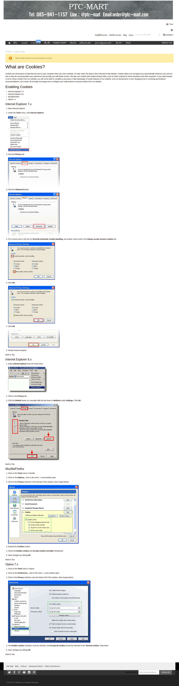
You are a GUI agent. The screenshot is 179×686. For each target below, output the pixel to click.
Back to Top (10, 355)
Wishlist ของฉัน (115, 35)
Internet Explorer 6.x (16, 94)
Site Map (9, 666)
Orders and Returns (52, 666)
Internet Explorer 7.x (16, 91)
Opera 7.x (12, 99)
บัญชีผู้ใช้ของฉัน (101, 35)
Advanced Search (36, 666)
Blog (125, 35)
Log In (131, 35)
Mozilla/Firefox (13, 97)
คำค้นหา (24, 666)
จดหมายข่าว (131, 672)
